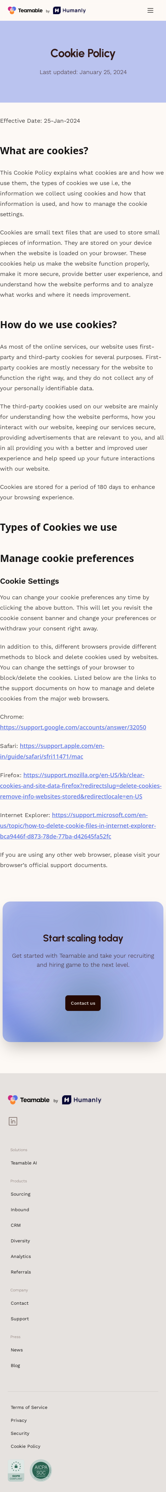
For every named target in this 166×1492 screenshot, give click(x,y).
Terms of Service (29, 1407)
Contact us (83, 1003)
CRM (16, 1225)
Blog (15, 1365)
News (17, 1349)
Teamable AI (24, 1162)
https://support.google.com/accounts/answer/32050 (73, 727)
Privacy (19, 1420)
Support (20, 1318)
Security (20, 1433)
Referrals (21, 1271)
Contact (20, 1303)
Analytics (21, 1256)
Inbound (20, 1209)
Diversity (20, 1240)
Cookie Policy (25, 1446)
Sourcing (20, 1194)
